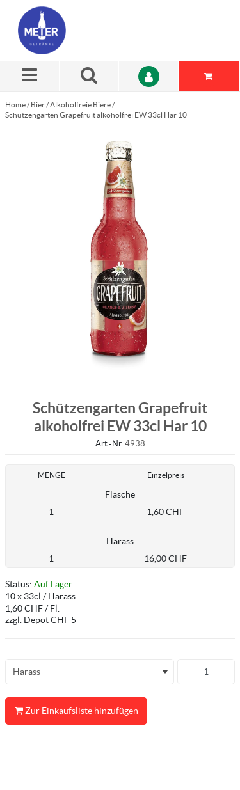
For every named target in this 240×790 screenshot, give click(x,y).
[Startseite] (79, 30)
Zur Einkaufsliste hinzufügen (76, 711)
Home (15, 104)
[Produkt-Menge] (206, 671)
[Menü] (30, 76)
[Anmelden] (149, 76)
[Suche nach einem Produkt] (89, 76)
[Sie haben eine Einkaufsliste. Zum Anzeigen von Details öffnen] (209, 76)
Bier (38, 104)
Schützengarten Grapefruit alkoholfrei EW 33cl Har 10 (96, 115)
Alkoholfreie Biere (80, 104)
